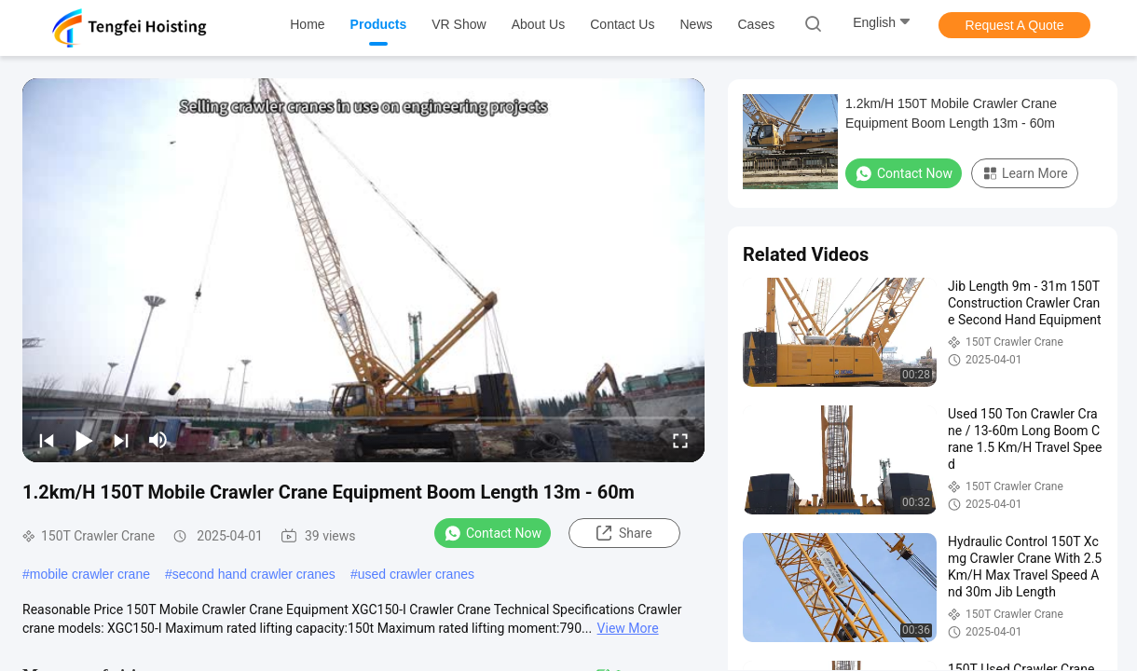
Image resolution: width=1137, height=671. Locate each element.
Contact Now (492, 533)
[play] (363, 270)
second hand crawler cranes (254, 574)
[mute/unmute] (158, 440)
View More (628, 628)
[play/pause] (84, 440)
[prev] (46, 440)
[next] (121, 440)
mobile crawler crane (90, 574)
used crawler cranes (416, 574)
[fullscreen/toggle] (680, 440)
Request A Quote (1015, 25)
